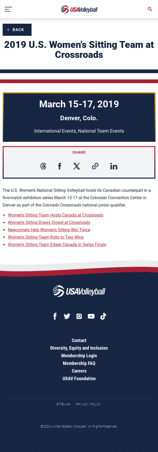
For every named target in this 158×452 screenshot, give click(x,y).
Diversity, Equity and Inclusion (79, 348)
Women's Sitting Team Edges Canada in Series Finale (57, 244)
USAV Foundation (79, 378)
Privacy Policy (88, 404)
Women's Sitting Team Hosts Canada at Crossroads (55, 215)
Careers (79, 371)
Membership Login (79, 355)
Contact (79, 340)
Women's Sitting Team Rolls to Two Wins (46, 237)
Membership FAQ (79, 363)
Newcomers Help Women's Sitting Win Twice (49, 229)
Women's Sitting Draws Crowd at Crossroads (49, 222)
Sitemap (63, 404)
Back (18, 29)
